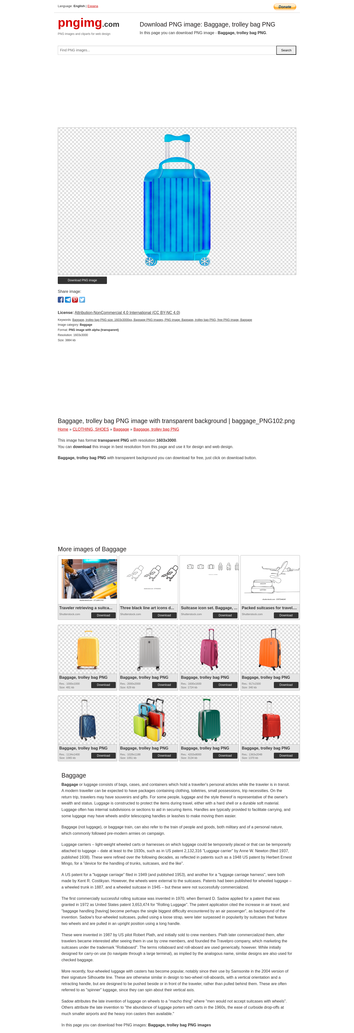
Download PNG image (82, 280)
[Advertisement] (177, 93)
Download (103, 615)
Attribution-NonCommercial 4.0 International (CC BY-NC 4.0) (127, 313)
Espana (93, 6)
